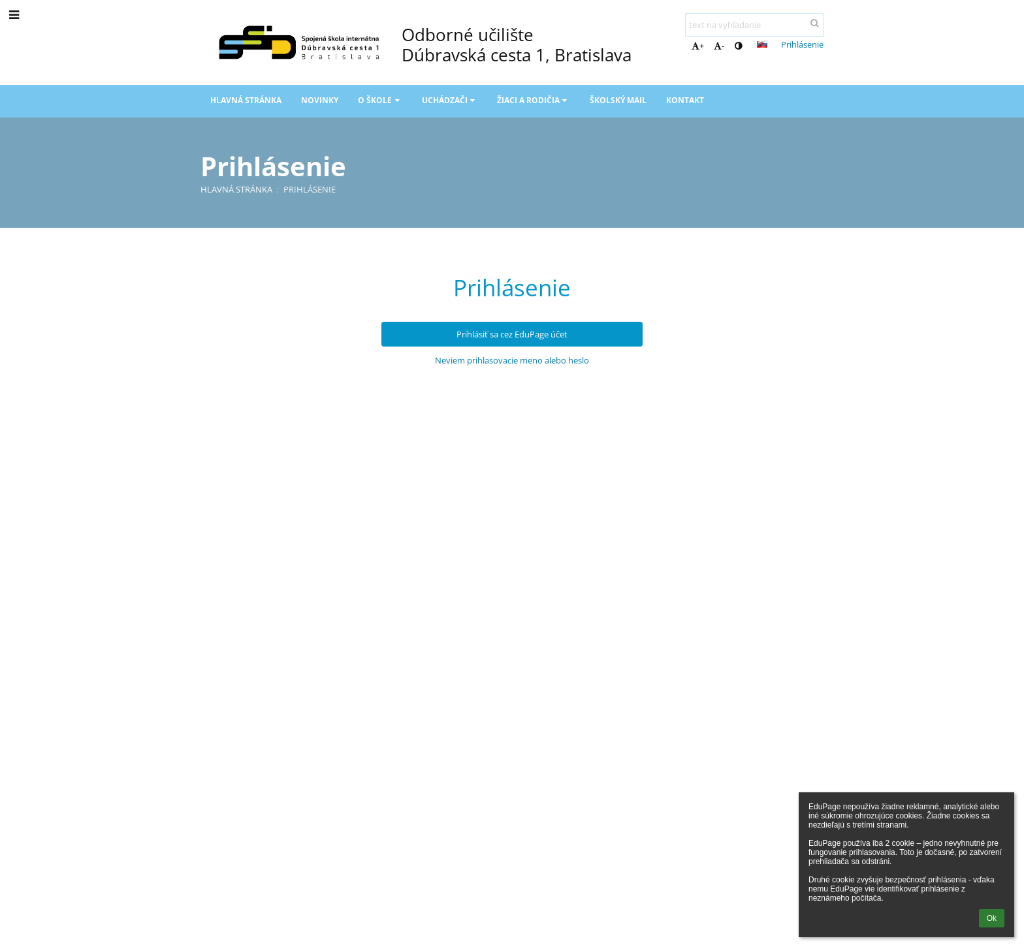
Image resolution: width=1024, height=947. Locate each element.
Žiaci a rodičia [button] (533, 100)
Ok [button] (992, 918)
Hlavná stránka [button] (245, 100)
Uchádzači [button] (449, 100)
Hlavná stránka (236, 189)
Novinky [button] (319, 100)
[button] (762, 44)
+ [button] (698, 46)
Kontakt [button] (685, 100)
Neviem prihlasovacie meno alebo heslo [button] (512, 360)
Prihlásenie (802, 44)
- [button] (719, 46)
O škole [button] (380, 100)
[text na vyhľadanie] (754, 25)
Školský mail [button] (618, 100)
